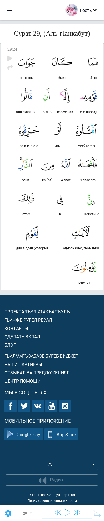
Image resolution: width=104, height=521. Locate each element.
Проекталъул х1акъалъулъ (37, 312)
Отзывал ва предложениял (37, 373)
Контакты (16, 328)
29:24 (12, 49)
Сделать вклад (22, 336)
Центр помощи (22, 381)
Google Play (23, 434)
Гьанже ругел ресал (28, 320)
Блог (10, 345)
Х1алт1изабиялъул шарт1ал (52, 494)
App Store (61, 434)
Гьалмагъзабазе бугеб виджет (41, 356)
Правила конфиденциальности (52, 500)
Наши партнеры (23, 364)
